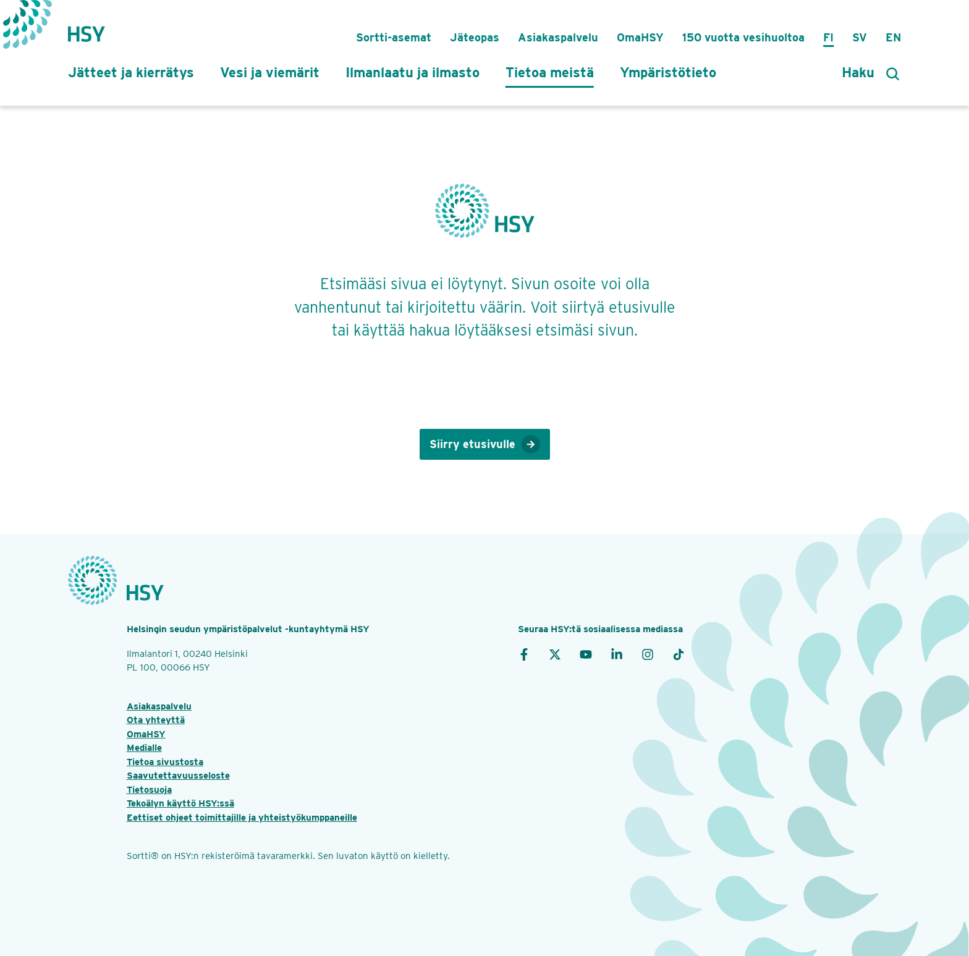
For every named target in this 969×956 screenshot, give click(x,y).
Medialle (144, 747)
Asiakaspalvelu (558, 37)
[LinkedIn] (617, 653)
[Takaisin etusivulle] (86, 28)
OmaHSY (640, 37)
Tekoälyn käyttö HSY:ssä (180, 803)
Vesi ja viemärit (269, 72)
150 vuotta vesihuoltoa (743, 37)
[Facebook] (524, 653)
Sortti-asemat (393, 37)
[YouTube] (586, 653)
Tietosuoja (149, 789)
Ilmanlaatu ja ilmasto (412, 72)
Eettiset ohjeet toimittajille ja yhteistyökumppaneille (242, 817)
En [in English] (893, 37)
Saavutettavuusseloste (178, 775)
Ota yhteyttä (156, 719)
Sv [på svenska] (859, 37)
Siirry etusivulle (484, 444)
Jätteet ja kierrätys (131, 72)
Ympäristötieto (668, 72)
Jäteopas (474, 37)
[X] (555, 653)
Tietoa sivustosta (165, 762)
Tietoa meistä (550, 72)
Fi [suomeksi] (828, 37)
